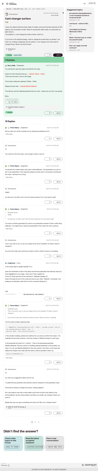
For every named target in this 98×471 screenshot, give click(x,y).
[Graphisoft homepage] (89, 465)
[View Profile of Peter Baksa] (14, 128)
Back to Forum (12, 447)
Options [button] (61, 9)
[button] (46, 54)
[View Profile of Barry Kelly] (11, 65)
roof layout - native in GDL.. (79, 23)
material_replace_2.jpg (15, 107)
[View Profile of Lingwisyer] (11, 263)
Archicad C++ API (74, 20)
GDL (70, 26)
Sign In (92, 3)
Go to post (13, 102)
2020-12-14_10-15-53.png (16, 407)
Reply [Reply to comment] (59, 113)
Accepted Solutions (35, 447)
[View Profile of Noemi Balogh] (54, 15)
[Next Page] (38, 422)
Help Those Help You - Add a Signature (34, 294)
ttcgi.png (11, 49)
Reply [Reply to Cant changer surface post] (59, 55)
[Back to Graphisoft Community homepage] (12, 3)
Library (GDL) (18, 55)
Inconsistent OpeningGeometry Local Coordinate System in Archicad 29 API (80, 15)
